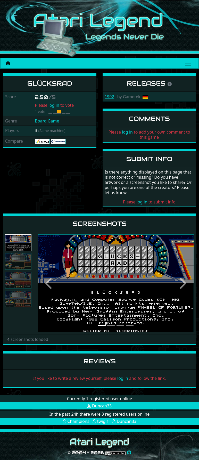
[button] (49, 283)
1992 (109, 97)
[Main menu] (188, 63)
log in (53, 105)
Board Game (47, 121)
